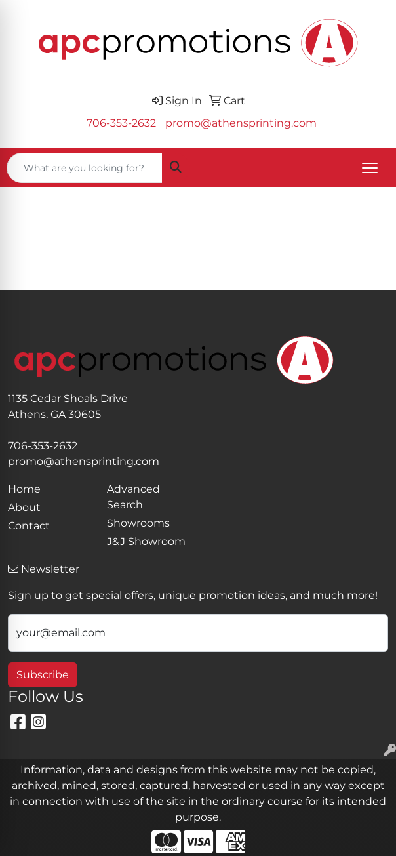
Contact (29, 526)
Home (24, 489)
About (24, 507)
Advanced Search (133, 497)
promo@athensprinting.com (241, 123)
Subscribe (42, 674)
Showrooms (138, 523)
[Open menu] (370, 168)
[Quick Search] (85, 168)
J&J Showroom (146, 541)
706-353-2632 (121, 123)
